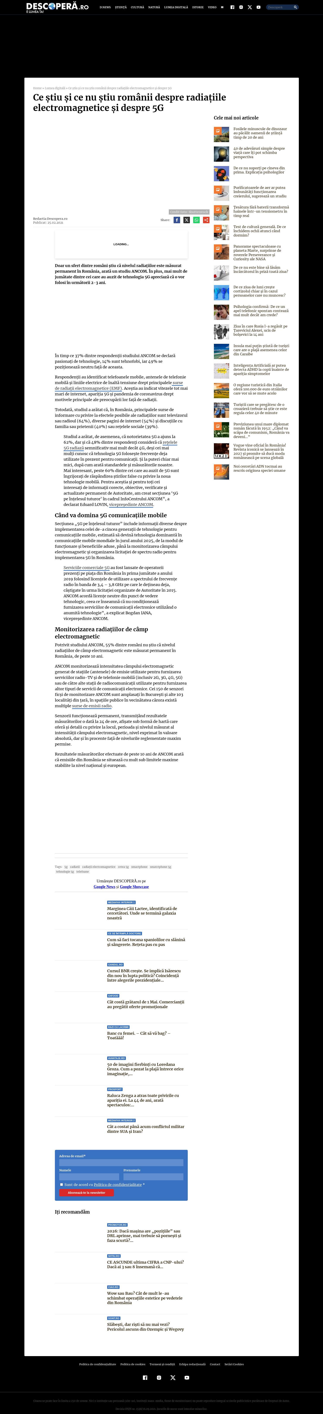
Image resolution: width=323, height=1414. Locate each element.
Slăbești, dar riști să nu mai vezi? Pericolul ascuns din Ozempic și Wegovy (147, 1320)
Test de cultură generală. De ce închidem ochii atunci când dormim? (258, 235)
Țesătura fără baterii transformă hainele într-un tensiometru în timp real (260, 215)
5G (65, 859)
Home (37, 92)
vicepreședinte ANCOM (99, 508)
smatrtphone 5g (155, 859)
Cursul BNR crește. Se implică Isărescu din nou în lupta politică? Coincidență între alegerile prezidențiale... (144, 968)
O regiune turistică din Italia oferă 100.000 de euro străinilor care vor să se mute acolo (261, 393)
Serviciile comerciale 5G (86, 571)
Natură (153, 9)
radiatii (74, 859)
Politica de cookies (133, 1357)
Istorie (197, 9)
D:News (106, 9)
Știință (121, 9)
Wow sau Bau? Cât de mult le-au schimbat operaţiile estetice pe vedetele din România (147, 1291)
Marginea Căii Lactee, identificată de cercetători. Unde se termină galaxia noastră (142, 906)
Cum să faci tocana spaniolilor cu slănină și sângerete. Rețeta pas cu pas (146, 935)
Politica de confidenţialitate (99, 1357)
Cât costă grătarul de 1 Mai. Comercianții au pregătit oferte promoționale (145, 997)
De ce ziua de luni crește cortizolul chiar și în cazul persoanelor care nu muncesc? (261, 295)
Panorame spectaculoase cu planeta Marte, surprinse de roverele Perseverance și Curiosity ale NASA (261, 256)
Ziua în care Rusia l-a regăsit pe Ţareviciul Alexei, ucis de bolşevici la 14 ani (261, 334)
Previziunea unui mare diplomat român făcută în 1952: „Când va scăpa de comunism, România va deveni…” (261, 434)
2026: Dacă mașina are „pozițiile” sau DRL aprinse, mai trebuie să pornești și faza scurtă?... (147, 1228)
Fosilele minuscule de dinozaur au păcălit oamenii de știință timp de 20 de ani (261, 137)
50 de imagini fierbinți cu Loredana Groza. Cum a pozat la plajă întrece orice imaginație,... (145, 1062)
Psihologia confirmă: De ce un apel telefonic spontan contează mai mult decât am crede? (259, 315)
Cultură (137, 9)
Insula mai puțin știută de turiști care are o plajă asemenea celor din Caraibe (260, 354)
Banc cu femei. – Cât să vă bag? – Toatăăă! (147, 1025)
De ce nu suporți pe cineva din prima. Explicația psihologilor (258, 174)
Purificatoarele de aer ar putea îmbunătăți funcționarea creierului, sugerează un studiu (259, 196)
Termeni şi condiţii (162, 1357)
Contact (213, 1357)
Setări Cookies (232, 1357)
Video (211, 9)
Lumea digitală (175, 9)
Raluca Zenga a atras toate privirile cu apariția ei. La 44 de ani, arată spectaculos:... (143, 1093)
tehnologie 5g (176, 859)
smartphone (135, 859)
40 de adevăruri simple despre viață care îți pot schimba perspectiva (258, 156)
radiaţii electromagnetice (96, 859)
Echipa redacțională (191, 1357)
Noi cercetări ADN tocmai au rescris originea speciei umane (258, 472)
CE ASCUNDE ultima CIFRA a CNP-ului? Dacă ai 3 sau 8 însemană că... (145, 1257)
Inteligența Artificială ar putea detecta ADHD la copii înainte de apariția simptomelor (260, 373)
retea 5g (120, 859)
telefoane (62, 864)
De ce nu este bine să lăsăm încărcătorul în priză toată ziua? (260, 273)
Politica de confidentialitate (116, 1177)
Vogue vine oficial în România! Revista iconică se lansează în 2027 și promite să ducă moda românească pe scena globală (259, 455)
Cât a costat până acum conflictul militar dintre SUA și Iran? (145, 1122)
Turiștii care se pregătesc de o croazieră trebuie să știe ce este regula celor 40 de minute (259, 412)
